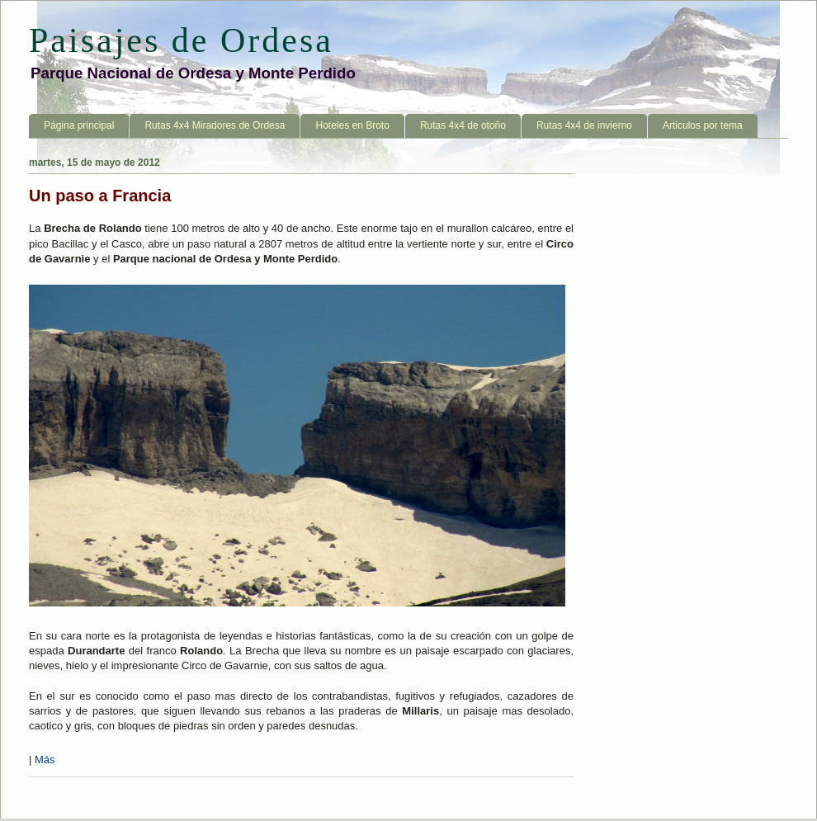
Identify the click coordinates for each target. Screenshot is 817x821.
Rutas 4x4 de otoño (463, 125)
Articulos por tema (703, 125)
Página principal (79, 125)
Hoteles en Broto (352, 125)
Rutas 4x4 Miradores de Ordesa (214, 125)
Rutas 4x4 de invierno (584, 125)
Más (45, 759)
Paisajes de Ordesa (181, 40)
